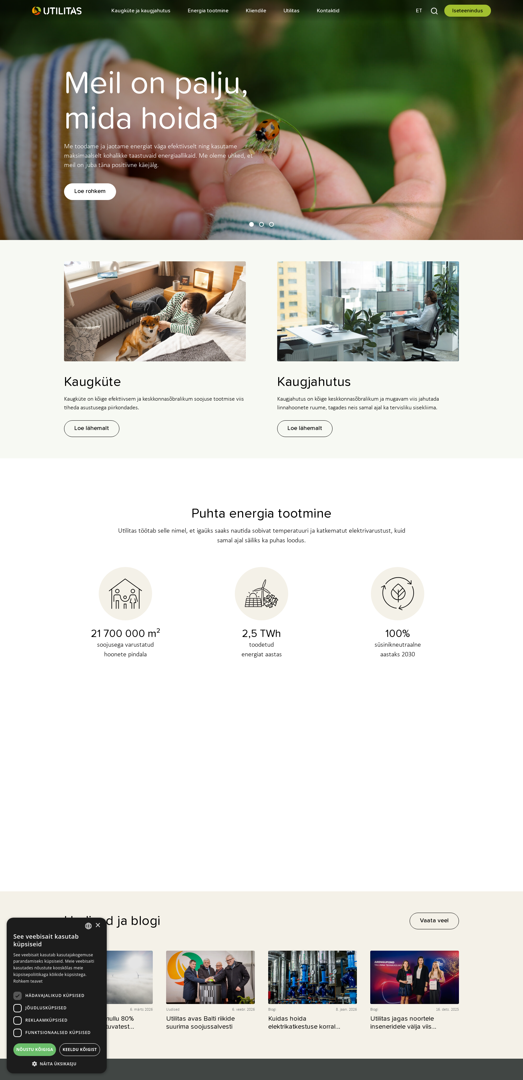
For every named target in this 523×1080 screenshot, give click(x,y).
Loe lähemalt (91, 428)
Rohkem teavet (28, 981)
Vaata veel (434, 921)
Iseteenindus (467, 10)
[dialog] (57, 995)
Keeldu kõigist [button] (80, 1049)
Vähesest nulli (261, 785)
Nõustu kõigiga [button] (34, 1049)
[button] (419, 10)
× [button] (97, 925)
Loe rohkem (90, 191)
